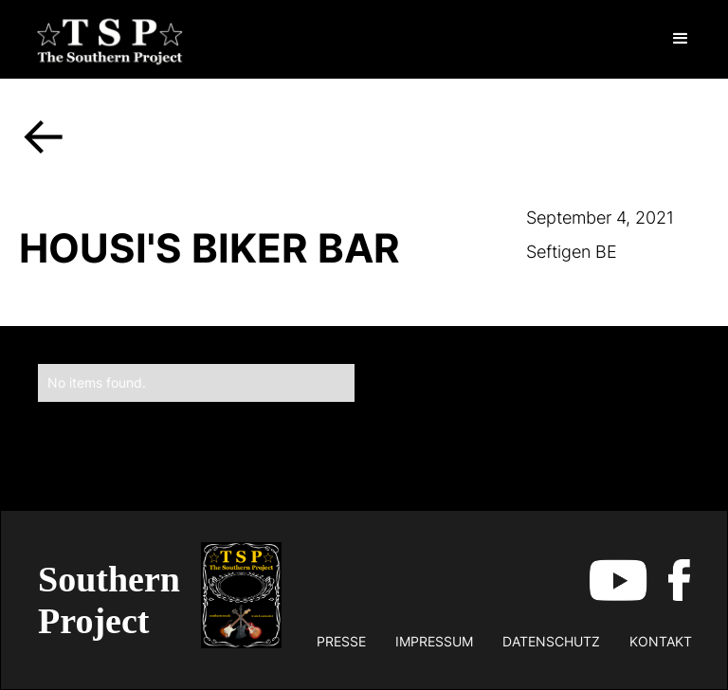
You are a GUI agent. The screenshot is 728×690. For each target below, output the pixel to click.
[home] (110, 39)
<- (44, 135)
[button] (680, 38)
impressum (434, 641)
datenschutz (551, 641)
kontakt (660, 641)
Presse (341, 641)
